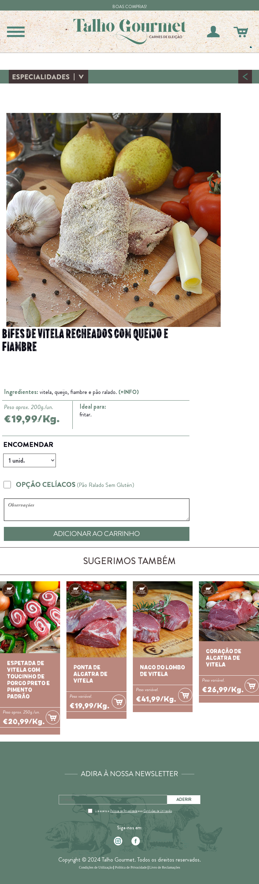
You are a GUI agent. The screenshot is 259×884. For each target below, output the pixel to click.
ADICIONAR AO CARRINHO (96, 534)
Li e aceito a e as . (134, 811)
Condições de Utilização (157, 811)
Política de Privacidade (123, 811)
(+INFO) (128, 392)
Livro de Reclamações (164, 867)
